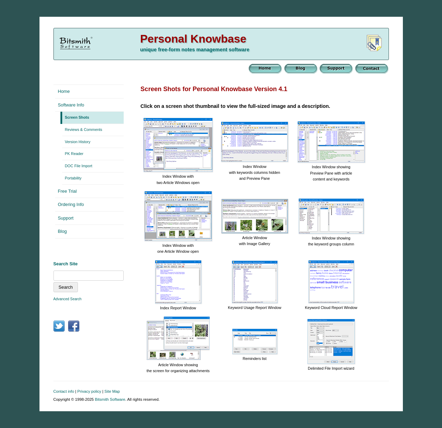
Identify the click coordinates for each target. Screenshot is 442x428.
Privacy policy (89, 391)
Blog (62, 231)
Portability (73, 178)
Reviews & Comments (83, 129)
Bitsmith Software (110, 399)
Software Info (71, 105)
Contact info (63, 391)
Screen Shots (77, 117)
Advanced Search (67, 299)
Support (66, 218)
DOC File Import (79, 166)
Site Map (112, 391)
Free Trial (67, 191)
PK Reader (74, 154)
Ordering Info (71, 204)
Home (64, 91)
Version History (77, 142)
